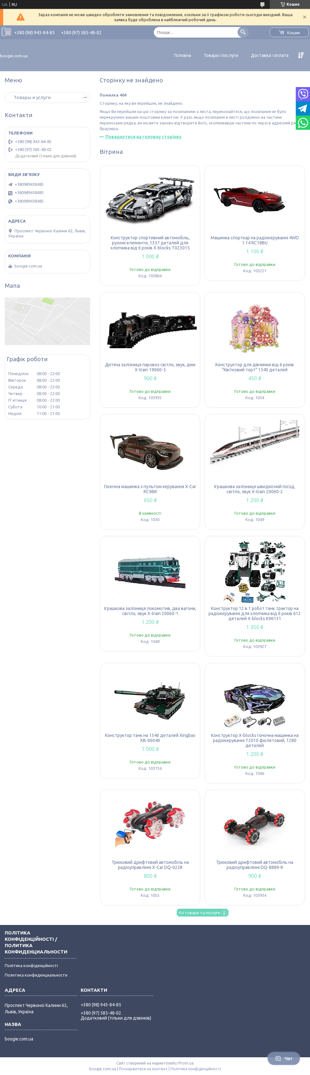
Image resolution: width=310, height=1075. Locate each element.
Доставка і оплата (269, 55)
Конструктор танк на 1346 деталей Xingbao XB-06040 (150, 738)
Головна (182, 55)
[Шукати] (243, 32)
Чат (283, 1058)
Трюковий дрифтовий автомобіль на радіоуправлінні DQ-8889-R (254, 865)
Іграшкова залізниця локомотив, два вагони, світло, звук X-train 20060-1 (150, 611)
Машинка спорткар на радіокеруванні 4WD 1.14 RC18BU (255, 240)
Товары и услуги (32, 97)
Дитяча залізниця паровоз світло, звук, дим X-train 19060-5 (150, 367)
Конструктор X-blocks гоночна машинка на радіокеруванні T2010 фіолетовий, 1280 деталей (255, 740)
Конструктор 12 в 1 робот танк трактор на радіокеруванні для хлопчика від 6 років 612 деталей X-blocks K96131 (254, 613)
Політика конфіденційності (31, 965)
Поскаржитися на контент (143, 1069)
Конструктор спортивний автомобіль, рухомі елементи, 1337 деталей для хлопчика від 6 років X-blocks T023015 (150, 242)
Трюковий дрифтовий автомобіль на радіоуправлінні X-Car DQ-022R (150, 865)
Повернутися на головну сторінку (143, 136)
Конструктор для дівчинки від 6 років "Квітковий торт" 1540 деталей (254, 367)
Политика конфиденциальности (36, 975)
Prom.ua (186, 1063)
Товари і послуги (221, 55)
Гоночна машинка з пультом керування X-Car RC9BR (150, 489)
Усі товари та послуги (199, 912)
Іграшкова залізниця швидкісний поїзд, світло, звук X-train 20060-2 (254, 489)
